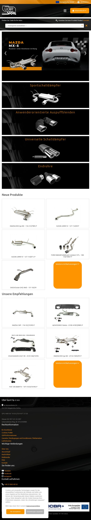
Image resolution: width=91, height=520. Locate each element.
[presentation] (5, 54)
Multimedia (6, 457)
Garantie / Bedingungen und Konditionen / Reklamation (22, 438)
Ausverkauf (6, 452)
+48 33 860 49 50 (11, 484)
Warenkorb (79, 10)
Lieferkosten (6, 441)
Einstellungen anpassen (35, 511)
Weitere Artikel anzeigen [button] (67, 264)
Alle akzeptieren (15, 511)
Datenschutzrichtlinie (33, 506)
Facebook (7, 473)
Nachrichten (6, 454)
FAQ (3, 460)
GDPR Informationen (9, 435)
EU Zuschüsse (7, 430)
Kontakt (86, 20)
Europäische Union (65, 2)
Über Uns (5, 449)
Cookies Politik (7, 433)
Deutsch (82, 2)
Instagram (7, 476)
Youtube (8, 471)
